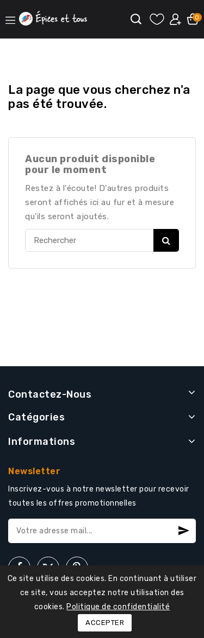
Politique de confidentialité (118, 606)
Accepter (104, 622)
